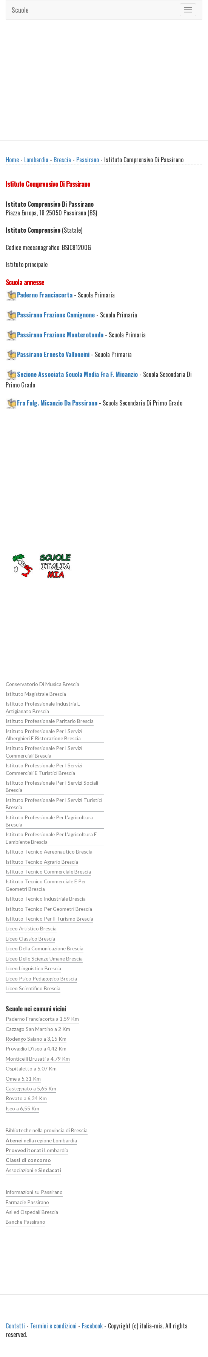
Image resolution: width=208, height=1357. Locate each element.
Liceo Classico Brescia (30, 939)
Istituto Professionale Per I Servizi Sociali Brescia (52, 786)
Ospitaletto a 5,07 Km (31, 1069)
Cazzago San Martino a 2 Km (38, 1029)
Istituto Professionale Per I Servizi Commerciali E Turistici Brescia (44, 769)
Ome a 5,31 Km (23, 1079)
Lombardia (36, 159)
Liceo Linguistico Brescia (33, 968)
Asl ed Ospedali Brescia (32, 1212)
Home (12, 159)
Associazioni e (33, 1170)
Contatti (15, 1325)
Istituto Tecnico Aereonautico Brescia (49, 852)
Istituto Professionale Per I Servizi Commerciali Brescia (44, 751)
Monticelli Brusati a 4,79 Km (38, 1059)
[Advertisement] (104, 80)
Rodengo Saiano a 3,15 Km (36, 1039)
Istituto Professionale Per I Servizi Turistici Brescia (54, 803)
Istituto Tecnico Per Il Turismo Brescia (49, 919)
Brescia (62, 159)
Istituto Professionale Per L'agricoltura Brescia (49, 821)
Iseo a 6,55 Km (22, 1108)
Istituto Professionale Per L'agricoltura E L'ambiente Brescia (51, 838)
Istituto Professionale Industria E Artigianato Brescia (43, 707)
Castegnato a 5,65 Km (31, 1089)
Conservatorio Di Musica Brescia (42, 684)
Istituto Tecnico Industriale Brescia (46, 899)
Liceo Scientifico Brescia (33, 988)
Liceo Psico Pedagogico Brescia (41, 979)
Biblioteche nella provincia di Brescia (47, 1130)
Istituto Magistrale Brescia (36, 694)
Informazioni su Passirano (34, 1192)
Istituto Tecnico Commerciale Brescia (48, 872)
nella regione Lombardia (41, 1140)
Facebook (92, 1325)
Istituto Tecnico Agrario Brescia (42, 862)
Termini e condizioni (53, 1325)
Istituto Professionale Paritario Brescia (50, 721)
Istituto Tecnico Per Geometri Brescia (49, 909)
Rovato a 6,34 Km (26, 1098)
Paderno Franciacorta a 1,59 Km (42, 1019)
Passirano (87, 159)
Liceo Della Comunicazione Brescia (44, 948)
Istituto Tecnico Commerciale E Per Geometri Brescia (46, 885)
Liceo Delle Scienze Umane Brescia (44, 959)
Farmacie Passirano (27, 1202)
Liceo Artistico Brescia (31, 929)
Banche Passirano (25, 1222)
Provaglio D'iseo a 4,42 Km (36, 1049)
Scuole (20, 10)
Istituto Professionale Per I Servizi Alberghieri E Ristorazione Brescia (44, 734)
